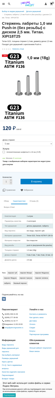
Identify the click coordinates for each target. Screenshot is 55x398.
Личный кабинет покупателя (40, 348)
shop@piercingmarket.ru (14, 328)
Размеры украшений (10, 358)
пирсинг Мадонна (42, 273)
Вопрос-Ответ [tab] (9, 207)
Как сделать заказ (37, 317)
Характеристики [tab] (19, 201)
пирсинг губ (12, 273)
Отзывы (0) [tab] (34, 201)
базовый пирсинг (20, 283)
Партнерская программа (39, 334)
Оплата (32, 324)
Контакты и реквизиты (38, 314)
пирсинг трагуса (26, 278)
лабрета (7, 283)
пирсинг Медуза (10, 278)
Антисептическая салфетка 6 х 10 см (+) (24, 152)
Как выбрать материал (11, 355)
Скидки (32, 328)
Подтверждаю (9, 395)
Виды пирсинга (8, 345)
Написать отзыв (18, 49)
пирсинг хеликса (41, 278)
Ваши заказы (35, 351)
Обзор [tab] (6, 201)
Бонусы (32, 331)
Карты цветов (7, 362)
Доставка (33, 321)
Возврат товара (8, 379)
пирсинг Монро (26, 273)
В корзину (36, 181)
